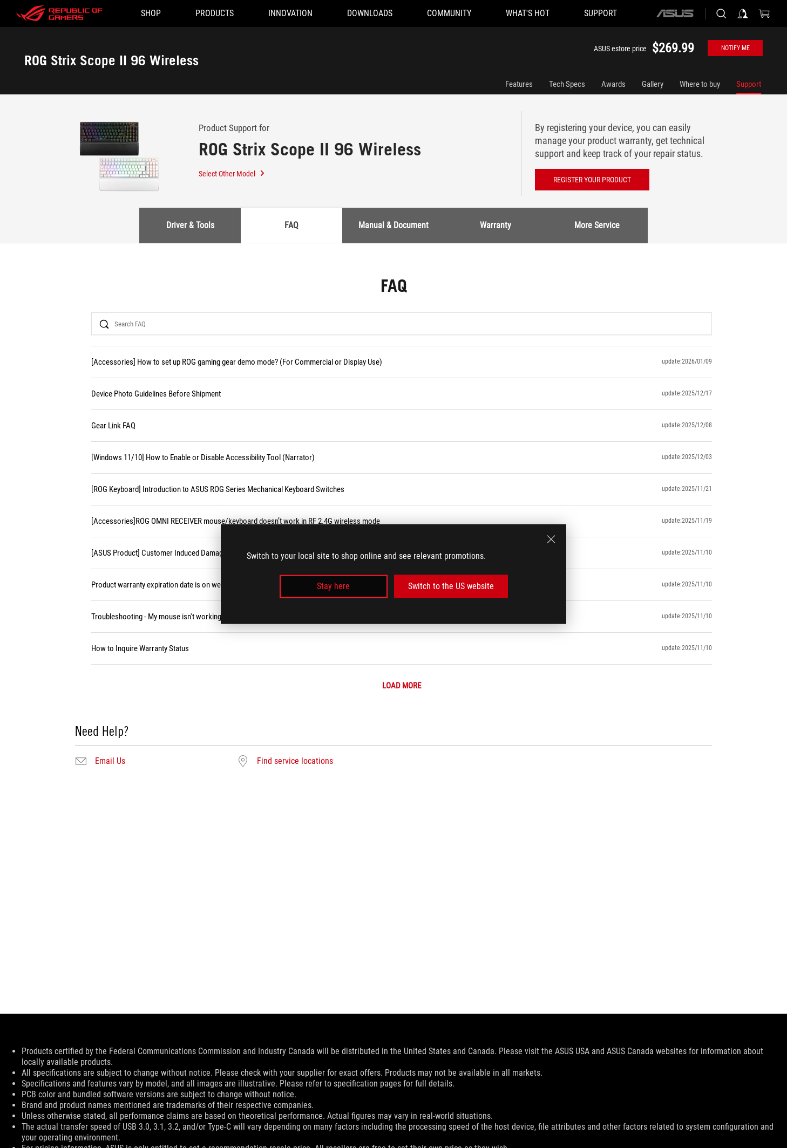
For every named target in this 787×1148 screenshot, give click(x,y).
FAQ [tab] (291, 225)
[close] (551, 539)
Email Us (110, 761)
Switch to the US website (451, 586)
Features (519, 84)
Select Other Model (232, 173)
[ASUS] (674, 13)
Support (748, 84)
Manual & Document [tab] (393, 225)
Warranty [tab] (495, 225)
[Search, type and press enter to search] (721, 13)
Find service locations (295, 761)
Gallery (652, 84)
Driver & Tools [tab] (190, 225)
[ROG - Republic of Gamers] (59, 13)
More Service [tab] (597, 225)
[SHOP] (151, 13)
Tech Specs (567, 84)
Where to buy (700, 84)
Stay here (333, 586)
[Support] (600, 13)
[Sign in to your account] (742, 13)
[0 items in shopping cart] (764, 13)
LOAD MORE (401, 686)
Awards (613, 84)
